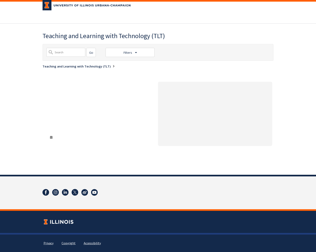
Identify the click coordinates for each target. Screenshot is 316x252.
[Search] (91, 52)
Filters (128, 52)
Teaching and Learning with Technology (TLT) (77, 66)
